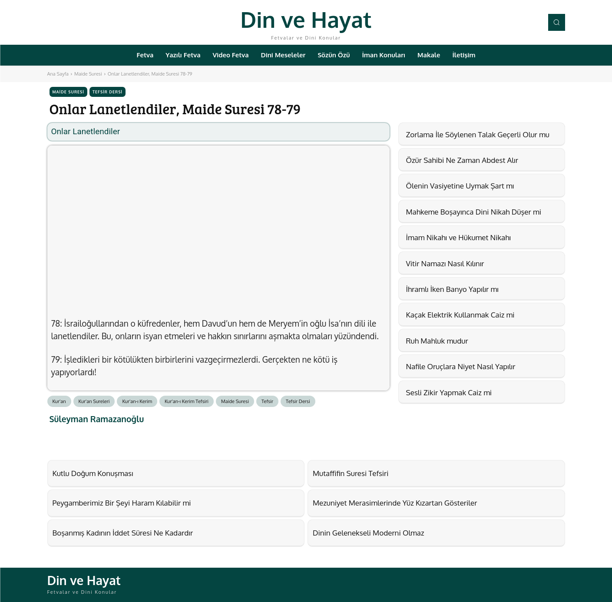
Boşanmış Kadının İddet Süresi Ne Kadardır (123, 532)
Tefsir (267, 401)
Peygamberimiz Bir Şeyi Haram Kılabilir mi (122, 502)
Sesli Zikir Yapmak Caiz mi (449, 392)
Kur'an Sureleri (94, 401)
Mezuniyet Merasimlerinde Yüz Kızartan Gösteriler (395, 502)
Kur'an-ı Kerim (137, 401)
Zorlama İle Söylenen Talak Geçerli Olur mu (477, 134)
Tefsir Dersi (107, 92)
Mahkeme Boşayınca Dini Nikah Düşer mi (473, 211)
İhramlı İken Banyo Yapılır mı (452, 289)
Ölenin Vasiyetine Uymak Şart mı (460, 185)
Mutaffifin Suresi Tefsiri (351, 473)
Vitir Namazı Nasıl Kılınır (445, 263)
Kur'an (59, 401)
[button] (556, 22)
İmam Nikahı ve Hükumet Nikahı (458, 237)
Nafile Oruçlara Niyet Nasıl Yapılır (461, 366)
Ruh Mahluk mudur (437, 340)
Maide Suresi (88, 74)
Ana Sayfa (58, 74)
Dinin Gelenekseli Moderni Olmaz (368, 532)
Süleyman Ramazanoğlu (97, 418)
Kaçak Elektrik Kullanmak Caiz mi (460, 314)
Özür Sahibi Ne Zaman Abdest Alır (462, 160)
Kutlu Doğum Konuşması (93, 473)
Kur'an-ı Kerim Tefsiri (186, 401)
